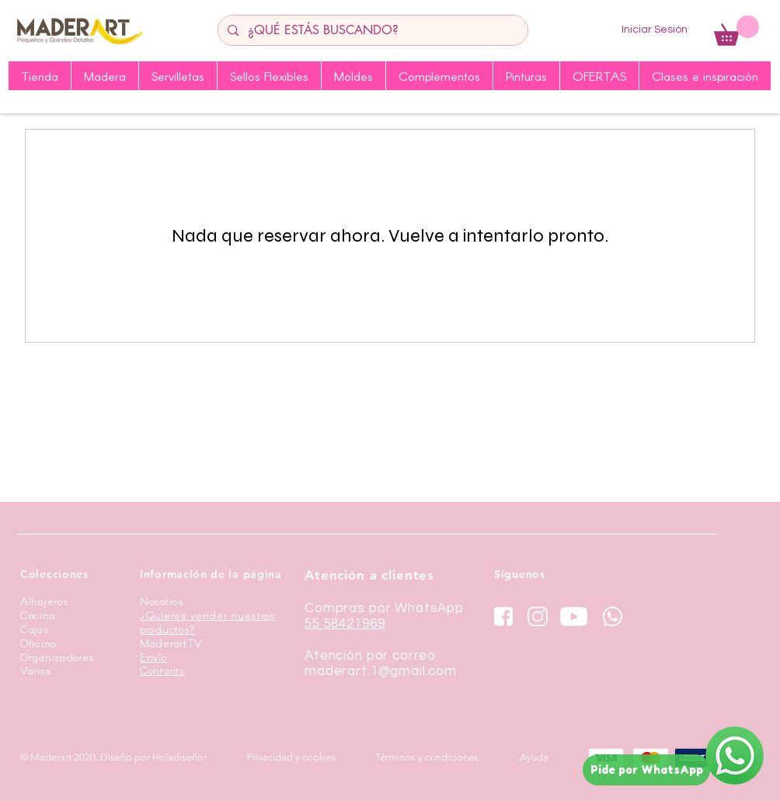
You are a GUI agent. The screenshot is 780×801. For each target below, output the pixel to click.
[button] (736, 31)
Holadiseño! (179, 757)
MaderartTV (171, 643)
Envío (153, 656)
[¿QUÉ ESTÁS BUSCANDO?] (371, 30)
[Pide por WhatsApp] (646, 769)
